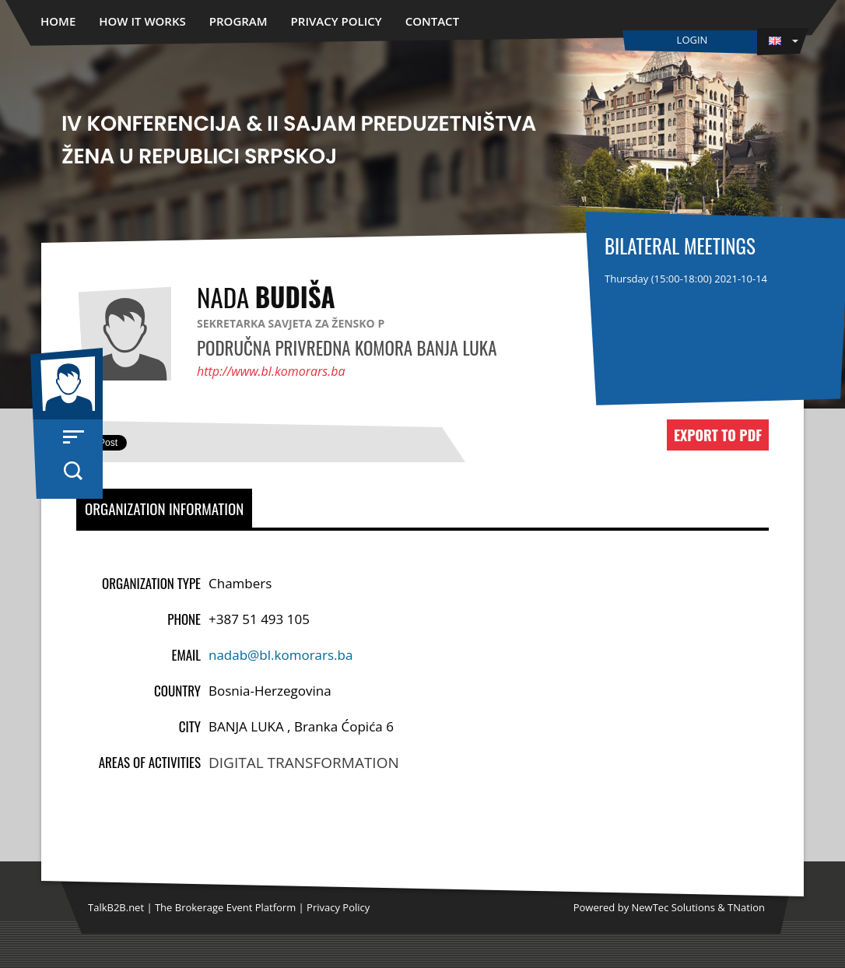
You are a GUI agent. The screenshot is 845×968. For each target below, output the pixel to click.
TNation (746, 907)
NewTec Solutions (673, 907)
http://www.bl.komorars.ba (271, 371)
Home (57, 21)
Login (692, 40)
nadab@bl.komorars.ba (280, 655)
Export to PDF (718, 435)
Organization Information (164, 508)
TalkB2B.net (116, 907)
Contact (432, 21)
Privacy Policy (336, 21)
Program (238, 21)
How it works (142, 21)
